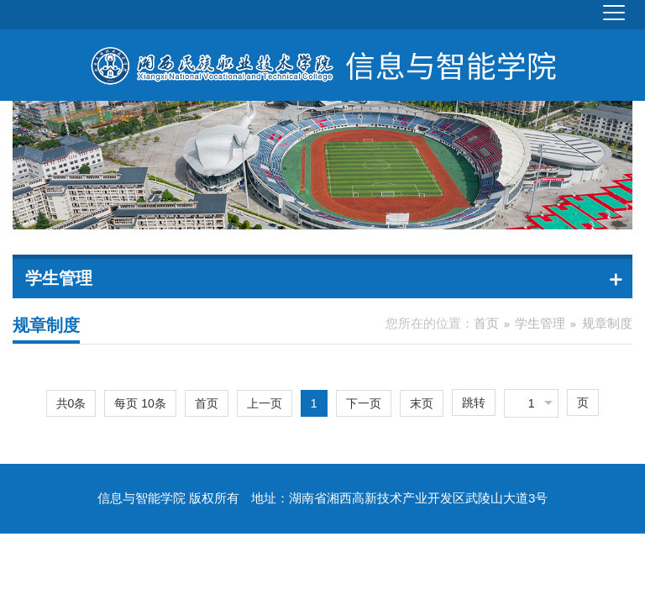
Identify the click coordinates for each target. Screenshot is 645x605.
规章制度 (607, 323)
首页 (486, 323)
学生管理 (540, 323)
